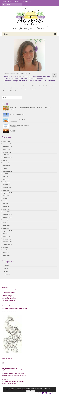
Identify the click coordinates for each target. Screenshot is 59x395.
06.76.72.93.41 (6, 305)
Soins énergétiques (25, 88)
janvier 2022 (6, 182)
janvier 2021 (6, 212)
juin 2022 (5, 174)
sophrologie (31, 88)
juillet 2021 (6, 195)
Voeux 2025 (13, 130)
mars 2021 (6, 206)
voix (15, 90)
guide (47, 85)
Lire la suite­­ (17, 82)
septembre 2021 (7, 193)
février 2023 (6, 163)
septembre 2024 (7, 157)
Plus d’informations (45, 388)
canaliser (13, 85)
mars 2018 (6, 252)
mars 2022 (6, 179)
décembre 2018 (7, 239)
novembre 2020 (7, 214)
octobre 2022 (6, 168)
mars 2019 (6, 233)
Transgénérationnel (7, 90)
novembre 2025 (7, 144)
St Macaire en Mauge (42, 88)
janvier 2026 (6, 141)
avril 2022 (5, 176)
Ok (30, 390)
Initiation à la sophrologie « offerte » (19, 125)
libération (50, 85)
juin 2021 (5, 198)
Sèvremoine (13, 88)
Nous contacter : (6, 287)
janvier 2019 (6, 236)
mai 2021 (5, 201)
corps (32, 85)
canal (10, 85)
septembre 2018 (7, 244)
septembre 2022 (7, 171)
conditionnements (27, 85)
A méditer (6, 265)
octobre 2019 (6, 228)
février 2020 (6, 225)
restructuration (6, 88)
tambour (51, 88)
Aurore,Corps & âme (10, 73)
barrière (6, 85)
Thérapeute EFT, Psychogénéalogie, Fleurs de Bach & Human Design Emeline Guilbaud (31, 108)
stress (48, 88)
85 (4, 85)
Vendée (12, 90)
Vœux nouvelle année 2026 (17, 114)
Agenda (6, 268)
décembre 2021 (7, 184)
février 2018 (6, 255)
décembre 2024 (7, 152)
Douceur (37, 85)
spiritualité (36, 88)
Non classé (7, 274)
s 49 (10, 88)
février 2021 (6, 209)
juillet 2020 (6, 222)
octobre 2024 (6, 155)
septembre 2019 (7, 231)
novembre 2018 (7, 241)
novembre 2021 (7, 187)
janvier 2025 (6, 149)
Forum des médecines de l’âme (18, 120)
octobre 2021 (6, 190)
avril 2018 (5, 250)
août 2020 (5, 220)
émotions (41, 85)
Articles (25, 73)
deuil (35, 85)
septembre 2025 (7, 146)
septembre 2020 (7, 217)
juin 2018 (5, 247)
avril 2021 (5, 203)
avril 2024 (5, 160)
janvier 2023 (6, 165)
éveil (45, 85)
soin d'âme (18, 88)
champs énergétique (19, 85)
